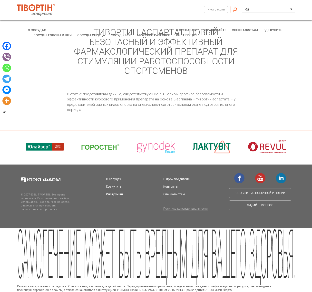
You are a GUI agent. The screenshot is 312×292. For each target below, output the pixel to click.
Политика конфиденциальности (185, 208)
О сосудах (37, 30)
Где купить (272, 30)
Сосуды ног (121, 35)
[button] (268, 9)
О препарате (186, 30)
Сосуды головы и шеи (52, 35)
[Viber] (6, 57)
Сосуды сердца (91, 35)
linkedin (281, 175)
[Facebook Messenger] (6, 90)
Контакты (170, 186)
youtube (260, 175)
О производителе (176, 179)
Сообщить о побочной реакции (260, 193)
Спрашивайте (214, 30)
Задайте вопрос (260, 205)
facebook (239, 175)
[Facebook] (6, 46)
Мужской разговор (153, 35)
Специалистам (245, 30)
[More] (6, 101)
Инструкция (216, 9)
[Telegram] (6, 79)
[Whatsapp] (6, 68)
